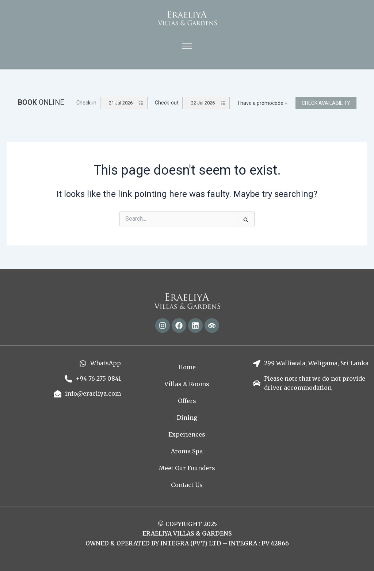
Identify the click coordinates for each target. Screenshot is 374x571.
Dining (187, 417)
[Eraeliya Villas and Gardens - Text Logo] (187, 18)
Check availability (326, 103)
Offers (187, 400)
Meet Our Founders (187, 468)
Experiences (186, 434)
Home (187, 367)
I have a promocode (262, 103)
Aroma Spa (187, 451)
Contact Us (187, 484)
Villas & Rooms (186, 384)
